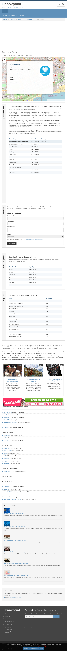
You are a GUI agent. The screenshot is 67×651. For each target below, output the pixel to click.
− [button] (4, 62)
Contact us (6, 616)
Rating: (35, 235)
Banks (11, 11)
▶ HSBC (4, 438)
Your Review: (35, 229)
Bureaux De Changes (10, 15)
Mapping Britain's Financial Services (12, 7)
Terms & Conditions (8, 621)
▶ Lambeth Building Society (10, 492)
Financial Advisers (57, 11)
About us (6, 614)
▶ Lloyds (4, 461)
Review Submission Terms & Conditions (34, 239)
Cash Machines (22, 11)
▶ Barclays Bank (7, 440)
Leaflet (49, 99)
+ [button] (4, 59)
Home (5, 11)
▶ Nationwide (6, 435)
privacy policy (42, 646)
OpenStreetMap (55, 99)
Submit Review (11, 243)
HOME (5, 19)
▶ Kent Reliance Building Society (11, 484)
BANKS (12, 19)
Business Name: (35, 217)
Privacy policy (7, 619)
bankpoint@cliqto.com (15, 597)
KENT (19, 19)
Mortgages (44, 11)
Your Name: (35, 222)
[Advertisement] (33, 37)
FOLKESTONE (28, 19)
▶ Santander (5, 458)
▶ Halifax (5, 453)
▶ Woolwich (5, 463)
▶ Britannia (5, 489)
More (22, 15)
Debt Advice (33, 11)
